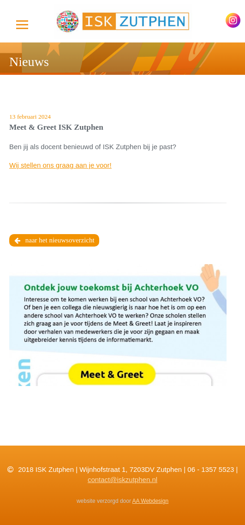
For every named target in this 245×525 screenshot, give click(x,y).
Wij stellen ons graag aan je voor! (60, 165)
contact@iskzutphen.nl (122, 479)
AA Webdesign (150, 501)
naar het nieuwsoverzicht (54, 240)
